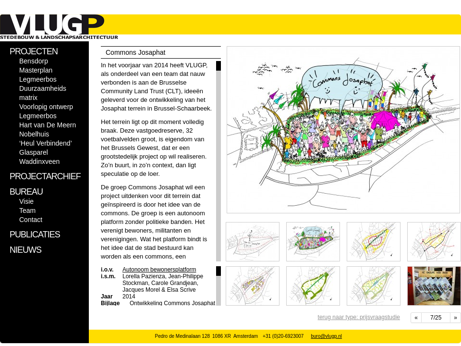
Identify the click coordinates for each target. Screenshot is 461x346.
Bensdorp (33, 61)
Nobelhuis (34, 134)
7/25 (435, 317)
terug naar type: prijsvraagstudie (359, 317)
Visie (26, 201)
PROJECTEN (34, 51)
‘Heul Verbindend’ (45, 143)
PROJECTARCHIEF (45, 176)
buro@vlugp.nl (326, 336)
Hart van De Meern (47, 125)
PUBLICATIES (35, 234)
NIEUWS (25, 250)
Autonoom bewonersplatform (159, 269)
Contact (30, 219)
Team (27, 210)
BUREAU (26, 192)
